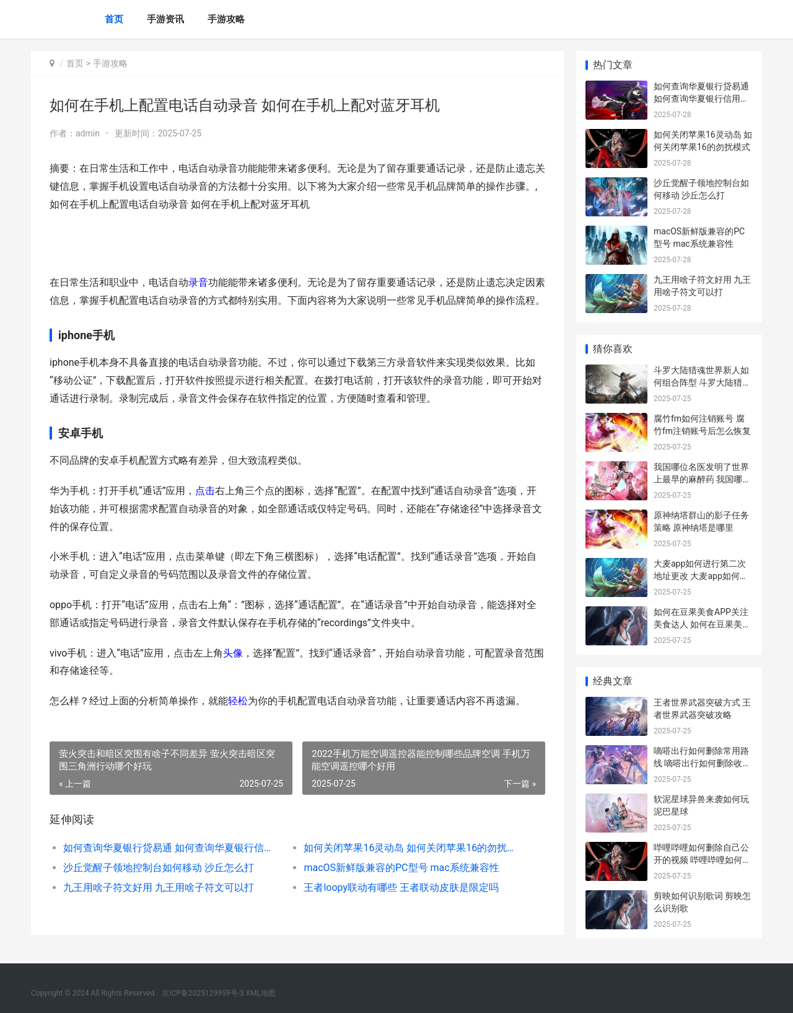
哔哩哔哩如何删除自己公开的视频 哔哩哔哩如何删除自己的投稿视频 (702, 860)
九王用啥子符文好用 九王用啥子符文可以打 (158, 887)
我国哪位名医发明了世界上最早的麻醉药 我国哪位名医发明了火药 (702, 479)
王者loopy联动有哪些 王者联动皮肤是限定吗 (401, 887)
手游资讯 (165, 19)
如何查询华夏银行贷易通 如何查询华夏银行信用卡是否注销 (171, 848)
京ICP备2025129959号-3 (202, 993)
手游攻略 (226, 19)
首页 (114, 19)
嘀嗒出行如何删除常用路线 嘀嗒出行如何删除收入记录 (702, 763)
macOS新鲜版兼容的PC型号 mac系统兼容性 (401, 868)
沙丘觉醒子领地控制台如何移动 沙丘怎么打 (158, 868)
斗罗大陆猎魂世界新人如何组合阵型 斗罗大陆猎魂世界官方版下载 (702, 382)
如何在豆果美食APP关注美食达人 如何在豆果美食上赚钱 (702, 624)
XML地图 (261, 993)
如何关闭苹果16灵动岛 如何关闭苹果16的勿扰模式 (412, 848)
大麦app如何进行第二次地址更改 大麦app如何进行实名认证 (701, 576)
